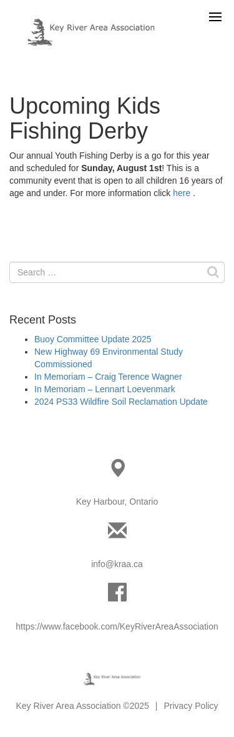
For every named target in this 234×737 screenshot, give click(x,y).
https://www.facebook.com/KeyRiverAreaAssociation (117, 626)
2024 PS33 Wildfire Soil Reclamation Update (121, 402)
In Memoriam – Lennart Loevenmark (104, 389)
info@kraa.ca (117, 564)
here (181, 193)
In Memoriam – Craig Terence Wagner (108, 377)
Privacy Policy (190, 706)
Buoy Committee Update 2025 (93, 339)
